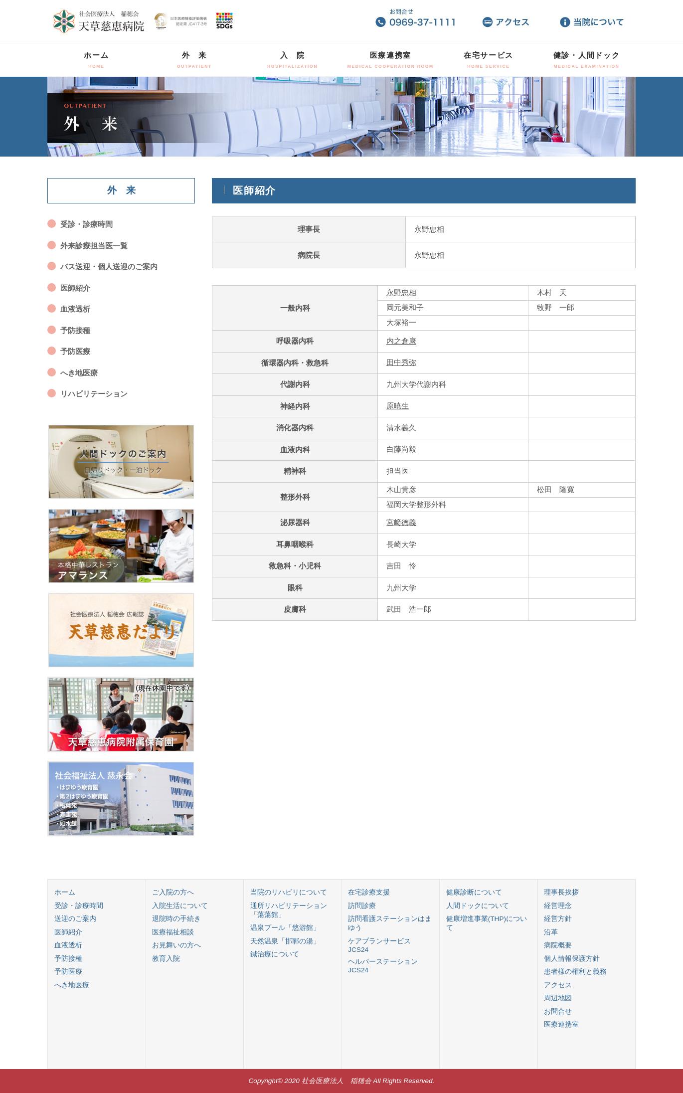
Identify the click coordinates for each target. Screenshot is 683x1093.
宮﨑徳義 (401, 522)
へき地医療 (79, 372)
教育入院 (166, 958)
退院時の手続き (176, 918)
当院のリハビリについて (288, 892)
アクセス (558, 985)
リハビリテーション (94, 393)
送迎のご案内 (75, 918)
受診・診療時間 (86, 224)
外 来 (194, 60)
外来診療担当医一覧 (94, 245)
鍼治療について (274, 954)
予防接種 (75, 330)
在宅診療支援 (369, 892)
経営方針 (558, 918)
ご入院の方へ (173, 892)
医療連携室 (390, 60)
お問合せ (558, 1011)
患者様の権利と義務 (575, 971)
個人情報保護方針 (572, 958)
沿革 (551, 932)
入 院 (292, 60)
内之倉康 (401, 341)
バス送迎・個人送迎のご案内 (109, 266)
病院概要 (558, 945)
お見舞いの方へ (176, 945)
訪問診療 (362, 906)
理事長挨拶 (561, 892)
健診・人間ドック (586, 60)
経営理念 (558, 906)
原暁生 (397, 405)
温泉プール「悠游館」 (285, 927)
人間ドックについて (477, 906)
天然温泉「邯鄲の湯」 (285, 941)
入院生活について (180, 906)
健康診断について (474, 892)
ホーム (96, 60)
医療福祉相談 (173, 932)
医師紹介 (75, 288)
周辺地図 (558, 998)
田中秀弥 (401, 362)
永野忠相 (401, 292)
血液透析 (75, 309)
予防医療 (75, 351)
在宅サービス (488, 60)
